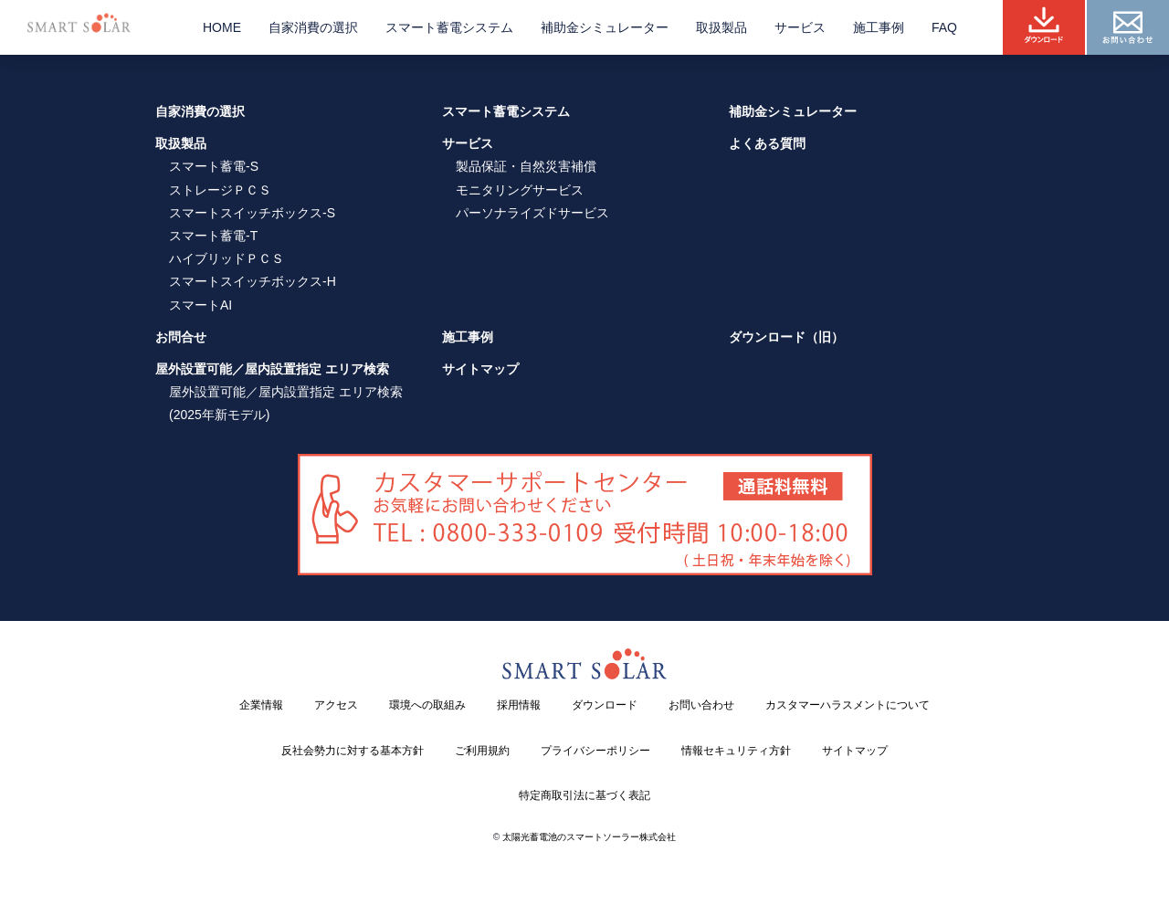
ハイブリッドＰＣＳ (226, 258)
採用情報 (519, 705)
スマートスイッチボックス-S (252, 212)
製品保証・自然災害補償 (526, 166)
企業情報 (261, 705)
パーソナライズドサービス (532, 212)
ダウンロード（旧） (786, 337)
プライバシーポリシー (595, 750)
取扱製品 (721, 27)
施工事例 (878, 27)
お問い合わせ (701, 705)
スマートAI (200, 305)
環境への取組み (427, 705)
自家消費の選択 (313, 27)
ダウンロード (604, 705)
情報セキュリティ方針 (736, 750)
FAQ (944, 27)
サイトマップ (480, 369)
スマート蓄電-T (213, 235)
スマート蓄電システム (449, 27)
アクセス (336, 705)
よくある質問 (767, 143)
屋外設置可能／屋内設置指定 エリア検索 (272, 369)
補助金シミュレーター (605, 27)
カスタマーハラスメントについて (847, 705)
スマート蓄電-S (213, 166)
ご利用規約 (482, 750)
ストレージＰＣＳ (220, 190)
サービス (800, 27)
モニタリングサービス (520, 190)
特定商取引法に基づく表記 (584, 795)
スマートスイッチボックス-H (252, 281)
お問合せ (180, 337)
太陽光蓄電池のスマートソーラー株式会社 (589, 837)
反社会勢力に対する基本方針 (352, 750)
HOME (222, 27)
